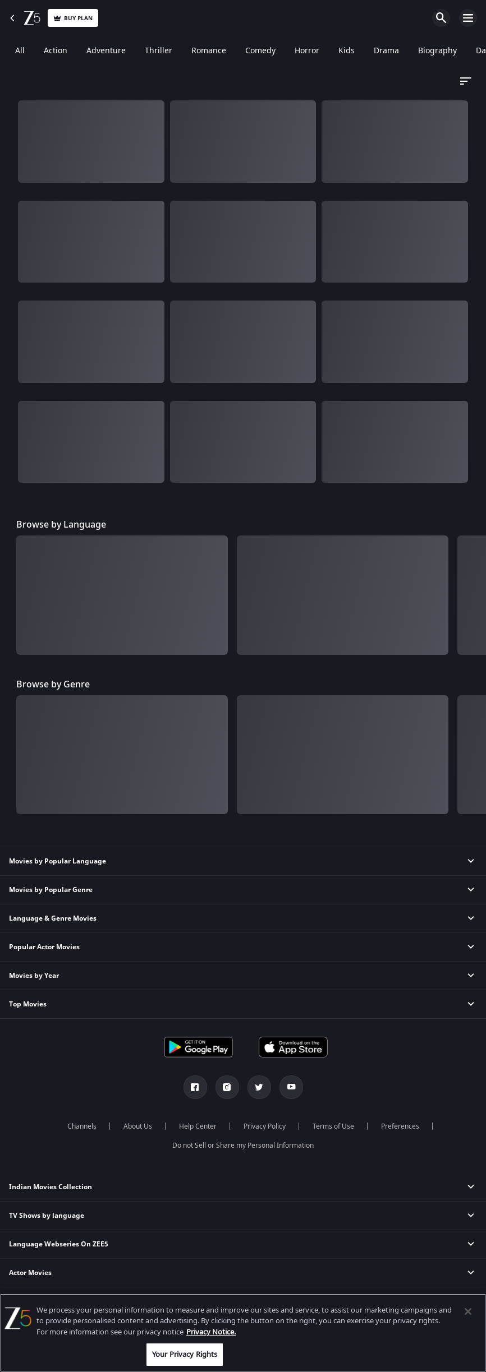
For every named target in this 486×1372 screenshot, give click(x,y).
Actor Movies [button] (30, 1273)
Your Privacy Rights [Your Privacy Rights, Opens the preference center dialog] (184, 1354)
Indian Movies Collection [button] (50, 1187)
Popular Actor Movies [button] (44, 947)
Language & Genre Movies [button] (53, 918)
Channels (82, 1126)
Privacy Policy (265, 1126)
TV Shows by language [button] (46, 1216)
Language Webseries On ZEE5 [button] (58, 1244)
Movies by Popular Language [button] (57, 861)
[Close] (468, 1311)
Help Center (198, 1126)
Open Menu (468, 18)
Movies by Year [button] (34, 976)
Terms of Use (333, 1126)
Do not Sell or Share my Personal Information (243, 1145)
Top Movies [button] (28, 1004)
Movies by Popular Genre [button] (51, 890)
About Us (137, 1126)
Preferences (400, 1126)
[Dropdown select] (464, 81)
